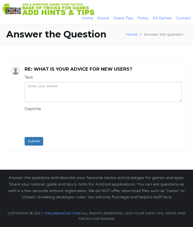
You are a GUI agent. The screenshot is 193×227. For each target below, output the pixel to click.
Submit (34, 141)
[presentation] (63, 123)
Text (29, 77)
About (103, 18)
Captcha (33, 108)
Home (87, 18)
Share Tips (123, 18)
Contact (183, 18)
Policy (143, 18)
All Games (162, 18)
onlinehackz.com (62, 213)
